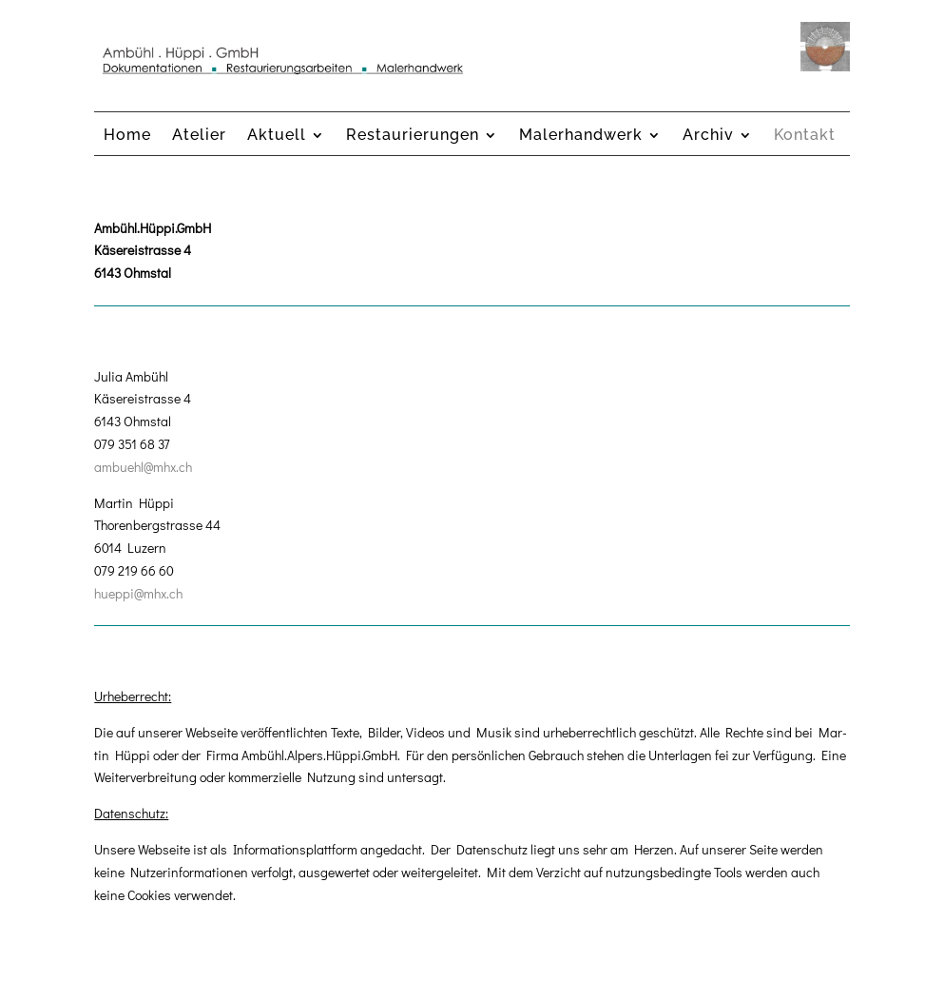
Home (127, 136)
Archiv (708, 136)
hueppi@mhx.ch (138, 593)
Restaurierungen (412, 136)
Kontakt (805, 136)
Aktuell (276, 136)
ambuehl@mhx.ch (143, 467)
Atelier (199, 136)
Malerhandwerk (581, 136)
